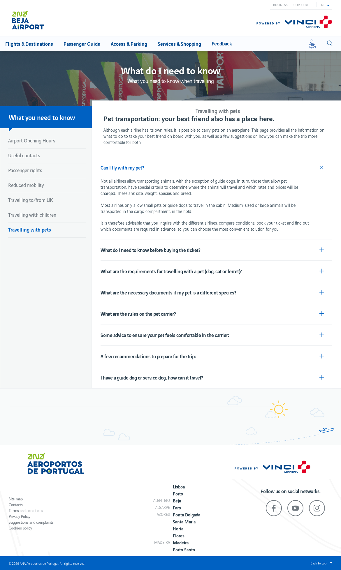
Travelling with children (32, 214)
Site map (16, 499)
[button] (324, 4)
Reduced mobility (26, 184)
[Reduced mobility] (312, 43)
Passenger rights (25, 170)
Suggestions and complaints (31, 522)
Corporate (301, 4)
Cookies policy (20, 528)
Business (280, 4)
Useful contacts (24, 155)
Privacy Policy (19, 516)
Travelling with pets (29, 229)
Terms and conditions (26, 510)
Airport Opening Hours (31, 140)
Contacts (16, 504)
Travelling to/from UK (30, 199)
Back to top (318, 563)
